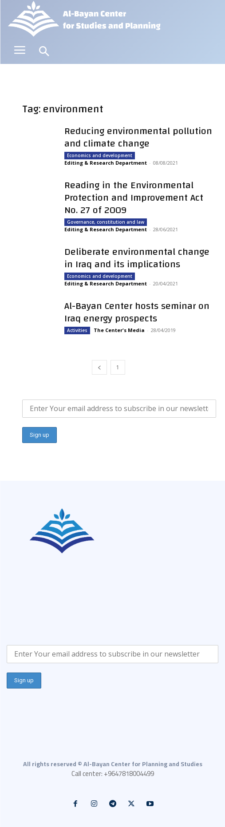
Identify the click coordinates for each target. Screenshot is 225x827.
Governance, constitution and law (105, 222)
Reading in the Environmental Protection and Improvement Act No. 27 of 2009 (133, 197)
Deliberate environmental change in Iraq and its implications (136, 258)
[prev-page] (99, 367)
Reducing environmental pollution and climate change (138, 137)
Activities (77, 330)
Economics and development (99, 155)
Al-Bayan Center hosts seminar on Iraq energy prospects (136, 312)
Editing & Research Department (105, 162)
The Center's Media (119, 330)
